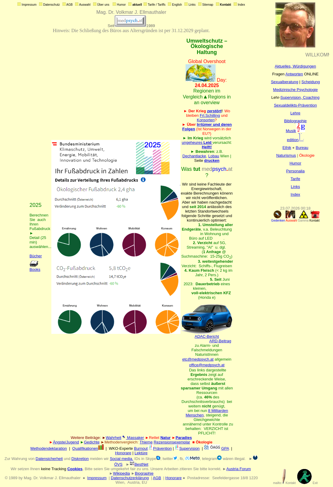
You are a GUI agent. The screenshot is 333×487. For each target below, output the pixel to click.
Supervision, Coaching (299, 97)
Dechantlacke (194, 156)
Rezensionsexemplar (172, 442)
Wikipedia (121, 473)
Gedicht (90, 442)
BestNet (139, 464)
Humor (295, 163)
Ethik (287, 147)
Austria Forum (238, 469)
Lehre (295, 113)
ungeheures (197, 142)
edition (295, 140)
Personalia (295, 171)
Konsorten (205, 120)
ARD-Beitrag (220, 341)
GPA (225, 448)
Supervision (187, 448)
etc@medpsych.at (197, 359)
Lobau (213, 156)
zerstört (214, 111)
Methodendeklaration (48, 448)
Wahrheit (113, 437)
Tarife (295, 179)
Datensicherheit (49, 458)
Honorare (123, 453)
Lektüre (141, 453)
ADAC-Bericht (206, 335)
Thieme (146, 442)
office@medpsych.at (207, 365)
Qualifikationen (88, 448)
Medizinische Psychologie (295, 89)
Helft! (207, 147)
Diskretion (80, 458)
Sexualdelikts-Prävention (295, 105)
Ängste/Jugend (66, 442)
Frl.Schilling (210, 115)
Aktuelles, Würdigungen (295, 66)
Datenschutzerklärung (130, 478)
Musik (295, 131)
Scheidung (310, 82)
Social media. (121, 458)
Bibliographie (295, 121)
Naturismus (286, 155)
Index (295, 194)
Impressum (97, 478)
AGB (157, 478)
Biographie (144, 473)
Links (295, 186)
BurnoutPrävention (153, 448)
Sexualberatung (284, 82)
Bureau (302, 147)
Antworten (294, 74)
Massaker (135, 437)
